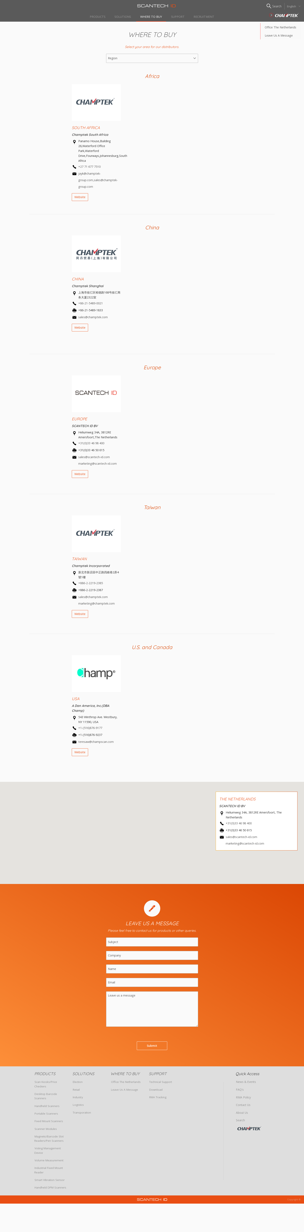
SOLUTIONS (121, 16)
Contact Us (243, 1107)
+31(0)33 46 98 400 (91, 445)
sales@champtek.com (93, 319)
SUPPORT (179, 16)
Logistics (78, 1107)
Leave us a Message (279, 37)
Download (156, 1092)
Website (79, 199)
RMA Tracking (157, 1099)
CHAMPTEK (254, 1130)
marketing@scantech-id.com (245, 846)
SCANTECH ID (284, 15)
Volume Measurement (49, 1162)
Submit (152, 1048)
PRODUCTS (94, 16)
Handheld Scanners (47, 1108)
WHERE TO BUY (151, 16)
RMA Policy (243, 1099)
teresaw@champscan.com (96, 744)
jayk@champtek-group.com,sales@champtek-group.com (98, 182)
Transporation (82, 1114)
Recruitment (207, 16)
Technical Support (160, 1084)
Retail (76, 1092)
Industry (78, 1099)
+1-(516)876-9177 (90, 730)
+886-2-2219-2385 (90, 585)
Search (240, 1122)
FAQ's (239, 1092)
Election (78, 1084)
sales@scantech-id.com (241, 839)
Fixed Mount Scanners (49, 1123)
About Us (242, 1114)
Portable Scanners (46, 1115)
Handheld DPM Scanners (50, 1189)
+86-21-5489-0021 (90, 305)
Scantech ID (152, 5)
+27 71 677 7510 (89, 169)
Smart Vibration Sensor (50, 1182)
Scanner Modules (46, 1131)
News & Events (245, 1084)
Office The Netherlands (280, 29)
